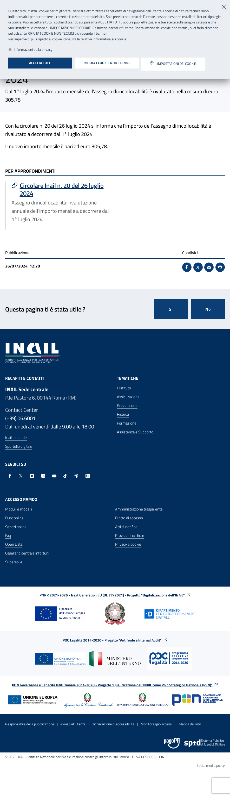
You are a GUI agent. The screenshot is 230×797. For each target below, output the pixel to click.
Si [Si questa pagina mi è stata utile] (171, 309)
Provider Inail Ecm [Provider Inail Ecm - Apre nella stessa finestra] (129, 535)
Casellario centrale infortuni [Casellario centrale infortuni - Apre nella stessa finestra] (27, 553)
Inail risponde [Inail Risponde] (16, 437)
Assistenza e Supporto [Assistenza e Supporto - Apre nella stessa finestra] (135, 432)
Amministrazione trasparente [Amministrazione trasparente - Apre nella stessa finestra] (139, 509)
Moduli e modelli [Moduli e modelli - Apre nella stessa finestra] (18, 509)
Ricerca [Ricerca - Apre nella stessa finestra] (123, 414)
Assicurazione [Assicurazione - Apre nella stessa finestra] (128, 397)
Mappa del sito (190, 724)
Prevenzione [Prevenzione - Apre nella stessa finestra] (127, 405)
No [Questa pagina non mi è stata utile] (208, 309)
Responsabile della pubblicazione (29, 724)
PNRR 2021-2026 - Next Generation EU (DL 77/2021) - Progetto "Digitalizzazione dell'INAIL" (115, 595)
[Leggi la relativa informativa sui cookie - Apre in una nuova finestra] (30, 49)
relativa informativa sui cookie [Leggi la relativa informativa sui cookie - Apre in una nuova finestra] (103, 39)
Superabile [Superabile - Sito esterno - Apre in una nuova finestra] (13, 562)
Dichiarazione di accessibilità (113, 724)
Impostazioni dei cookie (173, 64)
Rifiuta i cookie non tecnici (107, 62)
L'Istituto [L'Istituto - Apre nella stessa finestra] (124, 388)
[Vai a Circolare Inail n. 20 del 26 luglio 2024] (60, 189)
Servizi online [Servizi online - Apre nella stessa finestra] (16, 527)
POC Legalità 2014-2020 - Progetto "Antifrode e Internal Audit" (115, 640)
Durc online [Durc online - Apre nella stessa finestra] (14, 518)
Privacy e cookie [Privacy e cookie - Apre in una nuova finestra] (128, 544)
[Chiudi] (224, 6)
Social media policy (210, 765)
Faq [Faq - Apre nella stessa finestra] (8, 535)
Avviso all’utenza (73, 724)
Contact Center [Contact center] (21, 410)
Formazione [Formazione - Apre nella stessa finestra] (126, 423)
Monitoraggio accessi (157, 724)
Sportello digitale (18, 446)
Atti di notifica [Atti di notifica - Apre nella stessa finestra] (126, 527)
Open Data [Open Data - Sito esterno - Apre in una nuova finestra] (13, 544)
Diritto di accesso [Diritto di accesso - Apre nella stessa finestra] (129, 518)
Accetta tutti (40, 62)
